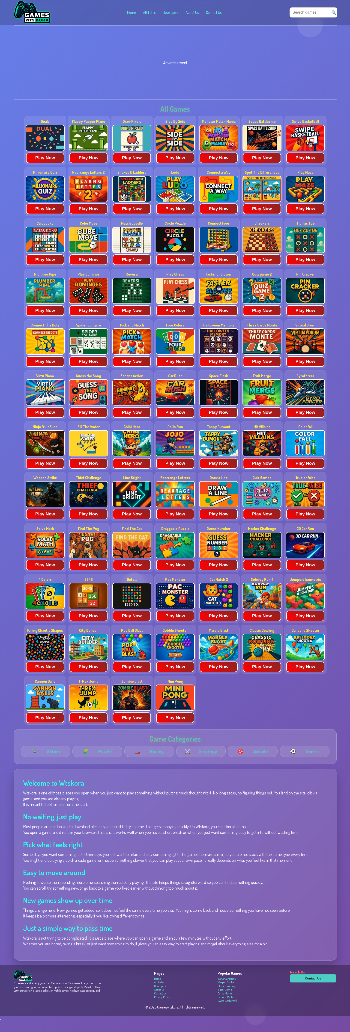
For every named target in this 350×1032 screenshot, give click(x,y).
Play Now (45, 168)
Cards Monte (225, 1004)
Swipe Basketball (227, 1012)
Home (131, 12)
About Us (192, 12)
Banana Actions (227, 989)
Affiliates (149, 12)
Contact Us (213, 12)
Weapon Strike (226, 993)
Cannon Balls (225, 1008)
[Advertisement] (152, 74)
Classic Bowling (226, 997)
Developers (170, 12)
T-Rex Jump (225, 1001)
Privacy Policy (162, 1008)
